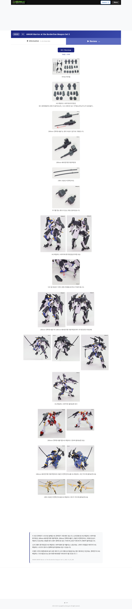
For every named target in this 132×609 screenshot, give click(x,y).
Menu (116, 2)
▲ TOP (66, 603)
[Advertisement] (66, 18)
